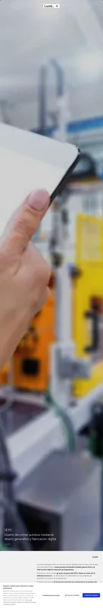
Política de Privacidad (9, 602)
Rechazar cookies (72, 595)
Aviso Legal (28, 600)
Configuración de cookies (51, 595)
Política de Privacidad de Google (26, 602)
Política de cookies (9, 604)
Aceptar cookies (91, 595)
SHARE (95, 557)
